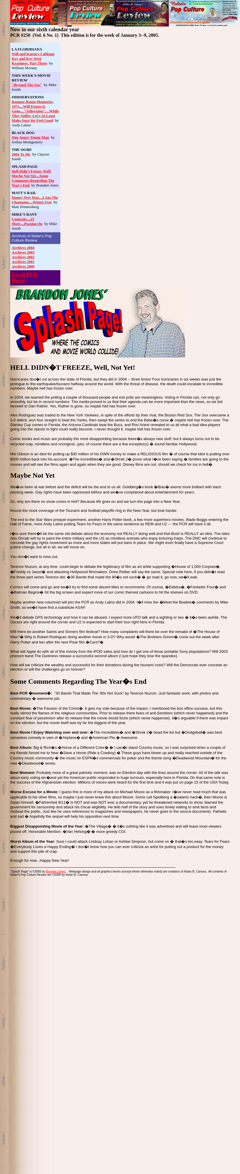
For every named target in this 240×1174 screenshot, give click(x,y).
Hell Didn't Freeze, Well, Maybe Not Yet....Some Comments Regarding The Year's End (33, 178)
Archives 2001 (23, 261)
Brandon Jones (55, 871)
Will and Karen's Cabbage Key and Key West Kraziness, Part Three (33, 58)
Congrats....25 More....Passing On (27, 221)
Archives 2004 (23, 247)
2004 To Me (21, 154)
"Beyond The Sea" (27, 85)
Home (18, 281)
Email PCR (24, 275)
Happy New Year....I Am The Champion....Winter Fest (35, 199)
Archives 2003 (23, 252)
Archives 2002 (23, 257)
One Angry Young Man (30, 137)
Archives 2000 (23, 266)
